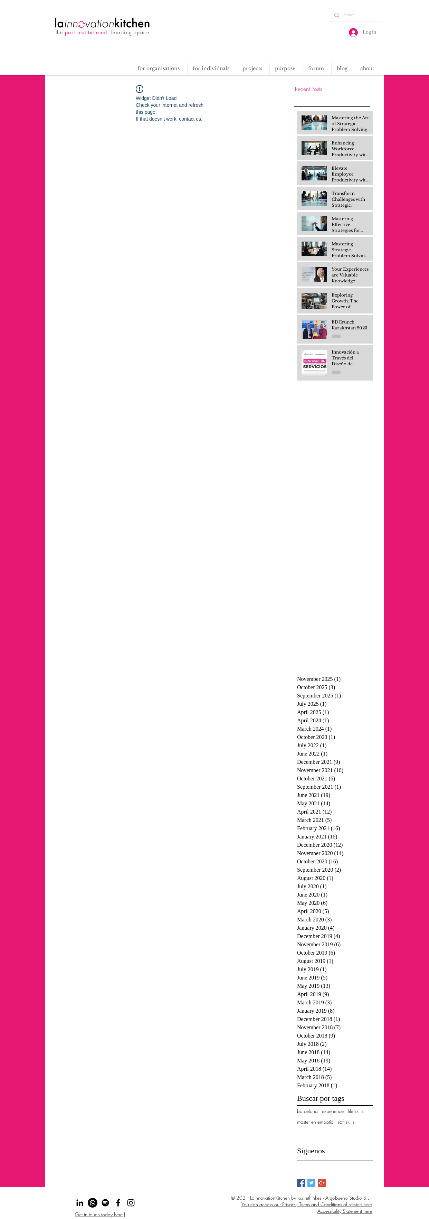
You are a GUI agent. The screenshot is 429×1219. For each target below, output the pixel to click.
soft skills (346, 1121)
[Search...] (355, 15)
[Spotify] (105, 1203)
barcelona (307, 1111)
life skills (355, 1111)
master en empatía (315, 1121)
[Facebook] (118, 1203)
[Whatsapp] (92, 1203)
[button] (253, 69)
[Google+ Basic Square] (322, 1183)
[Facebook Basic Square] (301, 1183)
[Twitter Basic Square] (311, 1183)
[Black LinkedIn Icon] (80, 1203)
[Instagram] (131, 1203)
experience (333, 1111)
